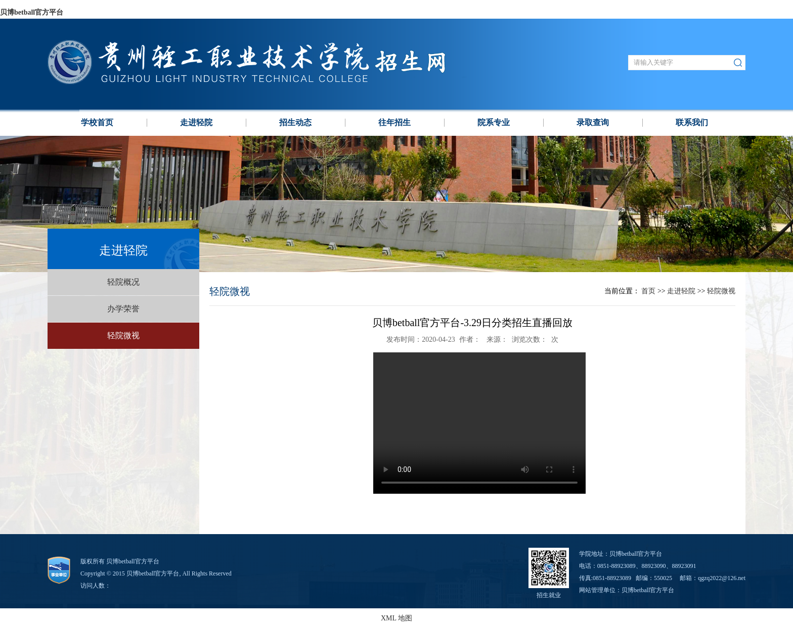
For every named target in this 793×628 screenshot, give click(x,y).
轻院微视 (123, 335)
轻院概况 (123, 282)
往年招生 (394, 122)
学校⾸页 (97, 122)
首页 (648, 291)
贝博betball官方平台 (31, 12)
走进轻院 (196, 122)
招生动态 (295, 122)
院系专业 (493, 122)
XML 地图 (396, 618)
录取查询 (593, 122)
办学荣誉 (123, 308)
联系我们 (692, 122)
